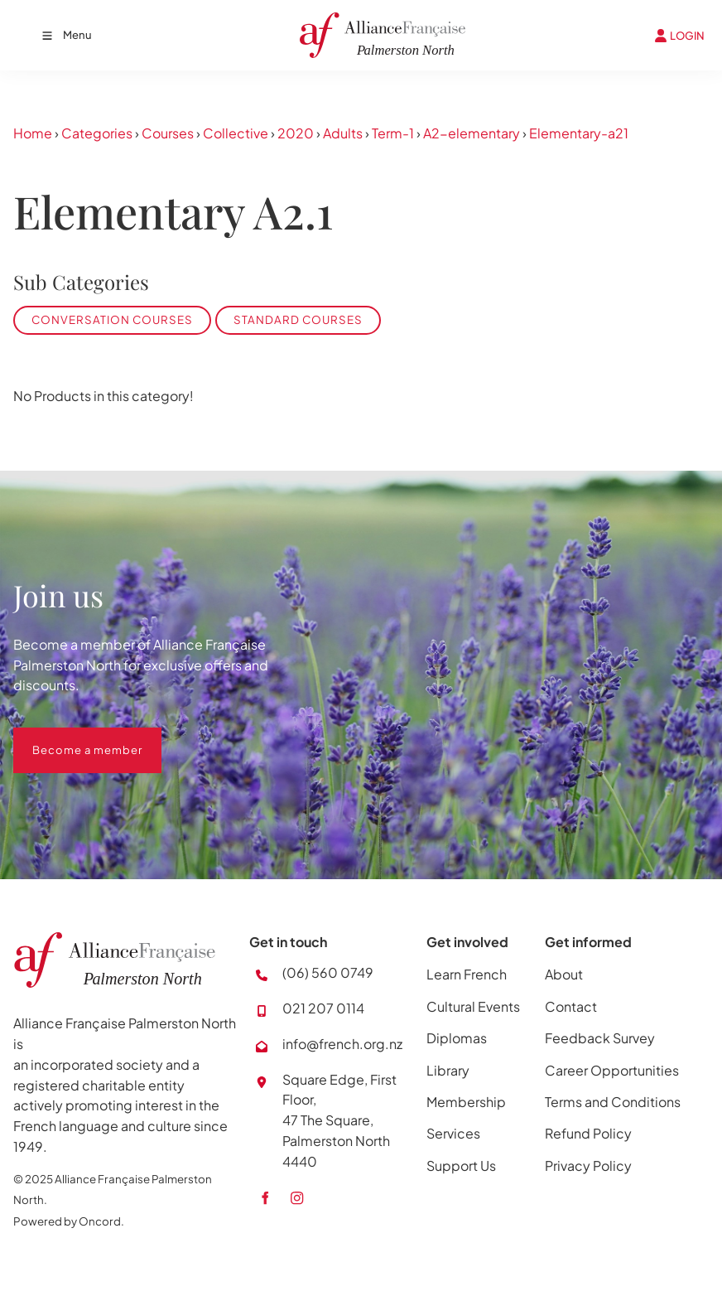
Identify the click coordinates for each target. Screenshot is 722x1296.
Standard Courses (298, 319)
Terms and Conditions (613, 1101)
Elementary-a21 (578, 133)
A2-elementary (471, 133)
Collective (235, 133)
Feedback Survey (600, 1038)
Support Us (461, 1165)
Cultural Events (473, 1006)
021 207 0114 (323, 1008)
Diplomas (456, 1038)
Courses (168, 133)
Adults (343, 133)
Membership (466, 1101)
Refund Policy (588, 1133)
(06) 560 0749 (327, 972)
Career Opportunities (612, 1070)
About (564, 974)
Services (453, 1133)
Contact (571, 1006)
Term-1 (393, 133)
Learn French (466, 974)
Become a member (68, 737)
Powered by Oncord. (68, 1221)
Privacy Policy (588, 1165)
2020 (295, 133)
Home (32, 133)
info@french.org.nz (342, 1043)
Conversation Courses (112, 319)
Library (447, 1070)
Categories (96, 133)
